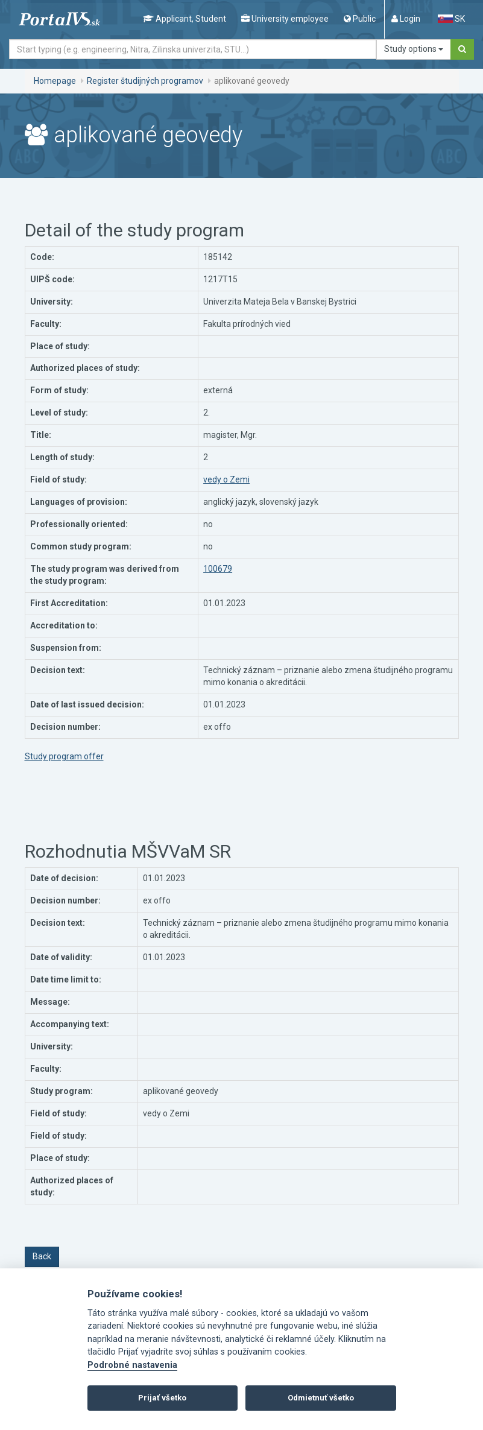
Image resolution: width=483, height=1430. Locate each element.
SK (451, 19)
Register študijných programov (145, 81)
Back (42, 1256)
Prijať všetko (162, 1397)
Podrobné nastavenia (132, 1365)
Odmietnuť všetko (321, 1397)
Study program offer (64, 756)
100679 (217, 569)
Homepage (55, 81)
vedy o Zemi (226, 479)
